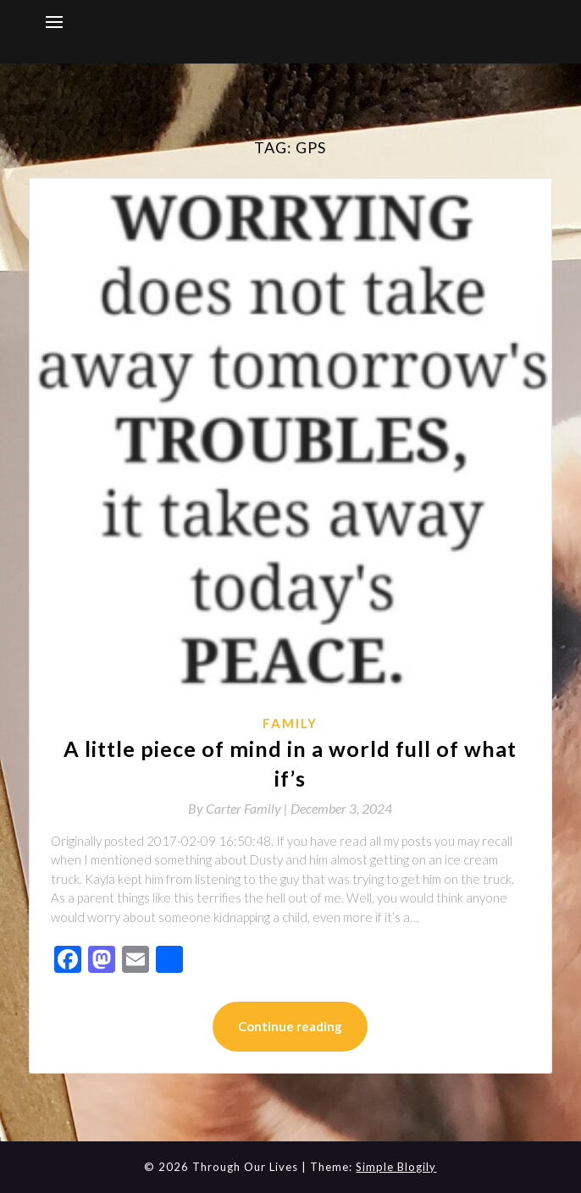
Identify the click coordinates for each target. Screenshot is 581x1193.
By (239, 808)
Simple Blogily (396, 1167)
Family (290, 723)
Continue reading (290, 1026)
